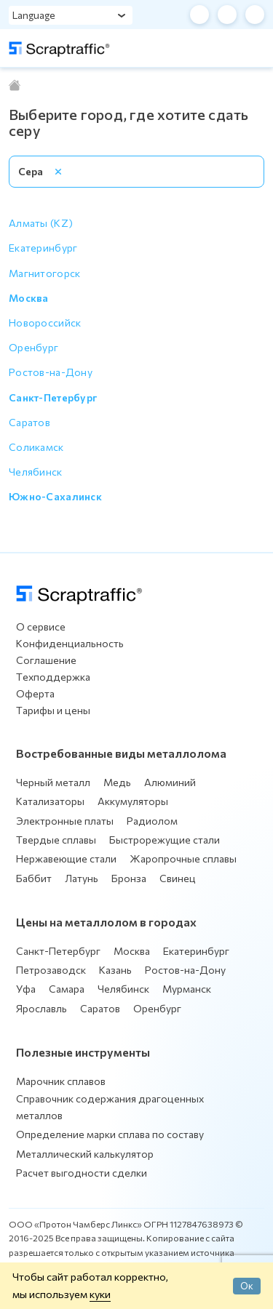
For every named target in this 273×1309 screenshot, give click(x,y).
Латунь (81, 878)
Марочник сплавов (61, 1081)
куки (100, 1293)
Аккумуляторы (133, 801)
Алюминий (170, 782)
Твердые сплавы (56, 839)
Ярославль (41, 1008)
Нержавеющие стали (66, 858)
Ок (246, 1286)
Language (33, 15)
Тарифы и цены (53, 710)
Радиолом (152, 820)
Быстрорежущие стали (164, 839)
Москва (132, 951)
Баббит (34, 878)
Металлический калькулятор (85, 1154)
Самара (66, 988)
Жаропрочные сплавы (183, 858)
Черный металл (53, 782)
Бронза (128, 878)
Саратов (100, 1008)
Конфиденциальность (70, 643)
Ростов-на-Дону (185, 970)
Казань (115, 970)
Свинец (177, 878)
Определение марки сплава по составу (110, 1134)
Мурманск (186, 988)
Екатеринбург (196, 951)
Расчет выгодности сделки (81, 1172)
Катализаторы (50, 801)
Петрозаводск (51, 970)
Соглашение (46, 660)
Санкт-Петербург (58, 951)
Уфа (26, 988)
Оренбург (157, 1008)
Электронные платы (65, 820)
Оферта (35, 693)
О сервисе (41, 626)
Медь (117, 782)
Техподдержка (53, 676)
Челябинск (123, 988)
